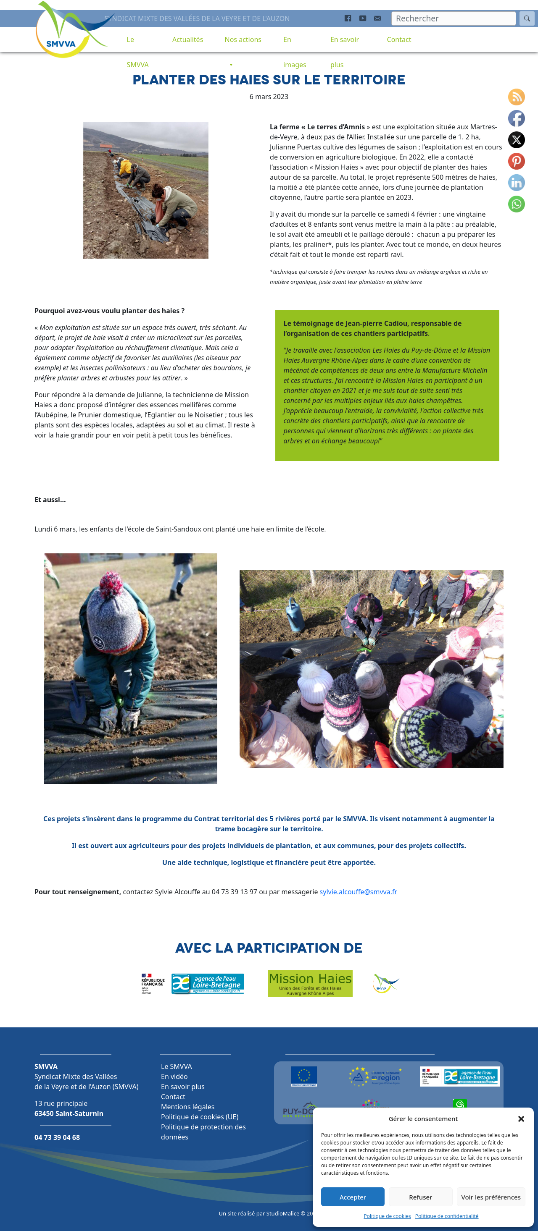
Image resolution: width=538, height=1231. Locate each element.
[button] (521, 1118)
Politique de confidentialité (447, 1216)
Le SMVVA (138, 43)
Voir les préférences (491, 1197)
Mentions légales (188, 1106)
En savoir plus (344, 43)
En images (294, 43)
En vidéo (174, 1076)
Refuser (420, 1197)
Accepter (353, 1197)
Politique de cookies (387, 1216)
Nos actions (243, 43)
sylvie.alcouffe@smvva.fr (359, 892)
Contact (399, 39)
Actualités (187, 39)
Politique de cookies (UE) (199, 1116)
